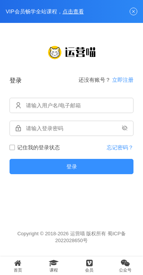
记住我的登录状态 (35, 147)
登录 (71, 166)
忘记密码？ (120, 147)
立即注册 (122, 80)
